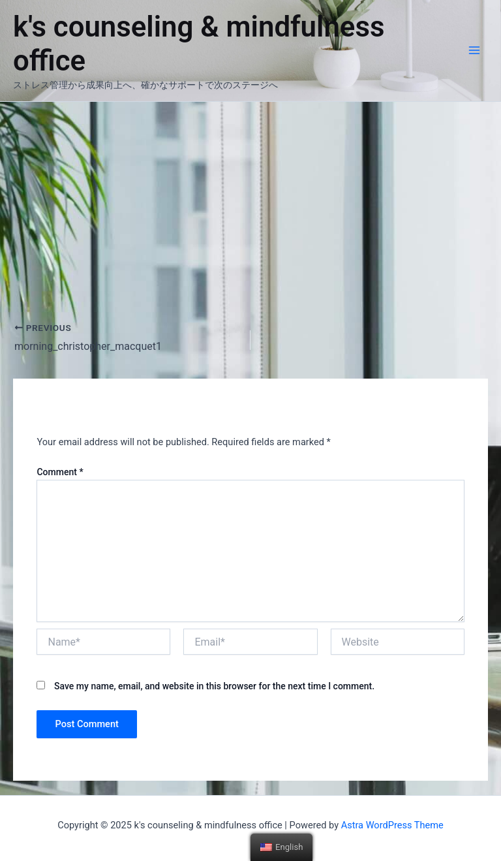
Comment (60, 472)
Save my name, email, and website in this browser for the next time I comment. (214, 686)
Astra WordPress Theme (392, 825)
